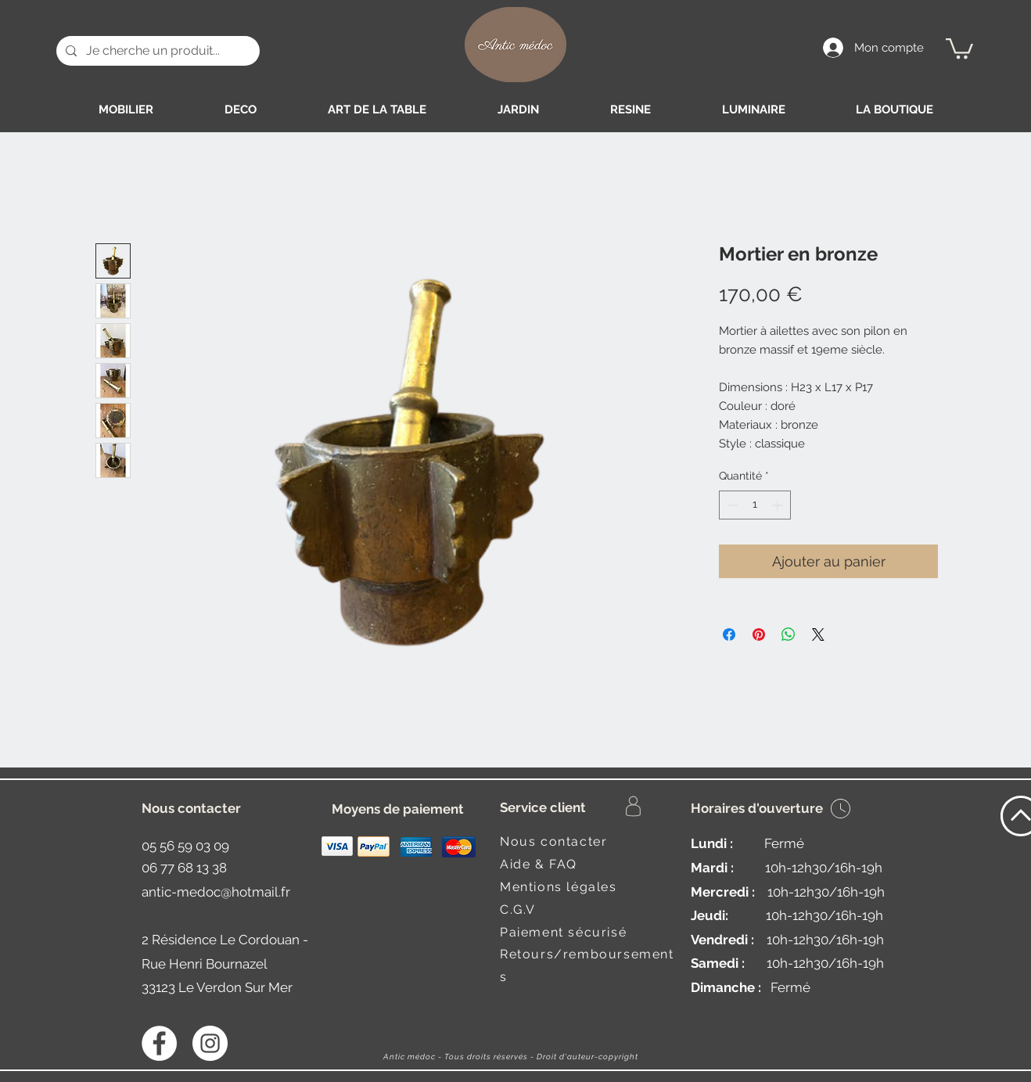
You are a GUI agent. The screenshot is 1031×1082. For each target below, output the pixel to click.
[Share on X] (818, 634)
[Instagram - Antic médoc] (210, 1043)
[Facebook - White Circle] (159, 1043)
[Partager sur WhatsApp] (788, 634)
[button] (959, 47)
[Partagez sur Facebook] (729, 634)
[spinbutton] (755, 505)
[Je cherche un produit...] (156, 51)
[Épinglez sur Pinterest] (758, 634)
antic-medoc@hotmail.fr (216, 892)
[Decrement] (731, 505)
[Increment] (779, 505)
